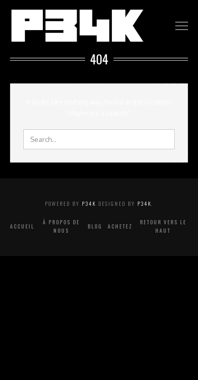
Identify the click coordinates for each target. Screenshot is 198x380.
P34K (89, 203)
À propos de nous (61, 226)
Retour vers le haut (163, 226)
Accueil (22, 226)
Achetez (120, 226)
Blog (95, 226)
